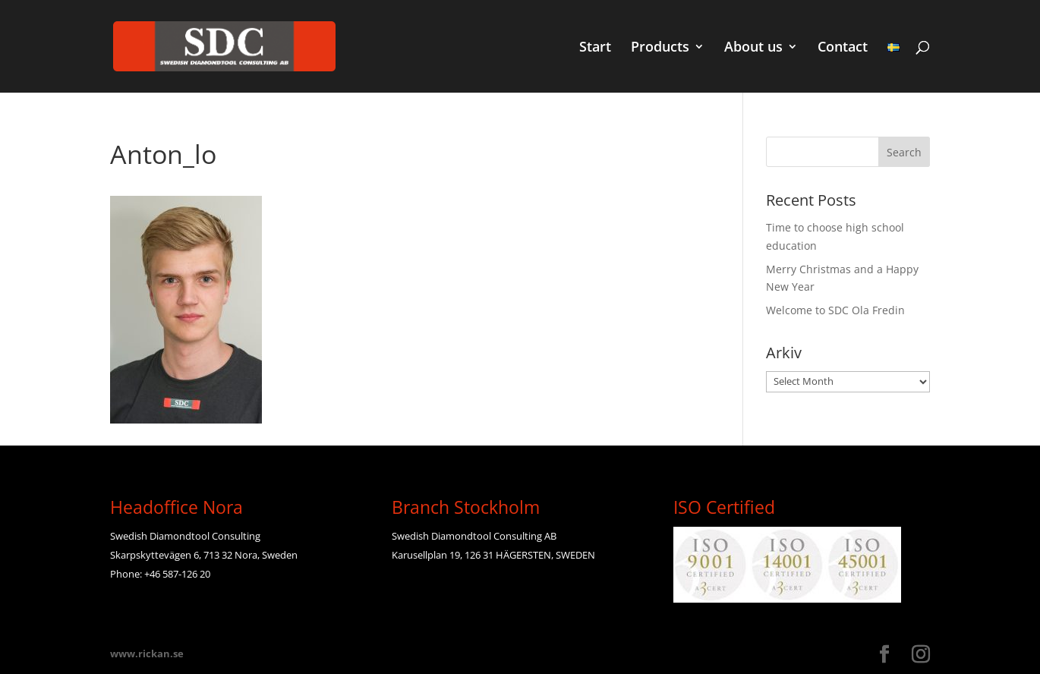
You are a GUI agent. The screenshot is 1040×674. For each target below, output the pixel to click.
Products (660, 48)
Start (595, 48)
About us (753, 48)
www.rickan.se (147, 653)
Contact (843, 48)
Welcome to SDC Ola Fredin (835, 310)
